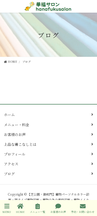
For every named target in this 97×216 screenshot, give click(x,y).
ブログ (9, 173)
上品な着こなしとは (20, 144)
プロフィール (14, 154)
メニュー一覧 (37, 208)
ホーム (9, 114)
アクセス (11, 163)
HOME (20, 208)
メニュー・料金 (16, 124)
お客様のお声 (15, 134)
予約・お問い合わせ (82, 208)
